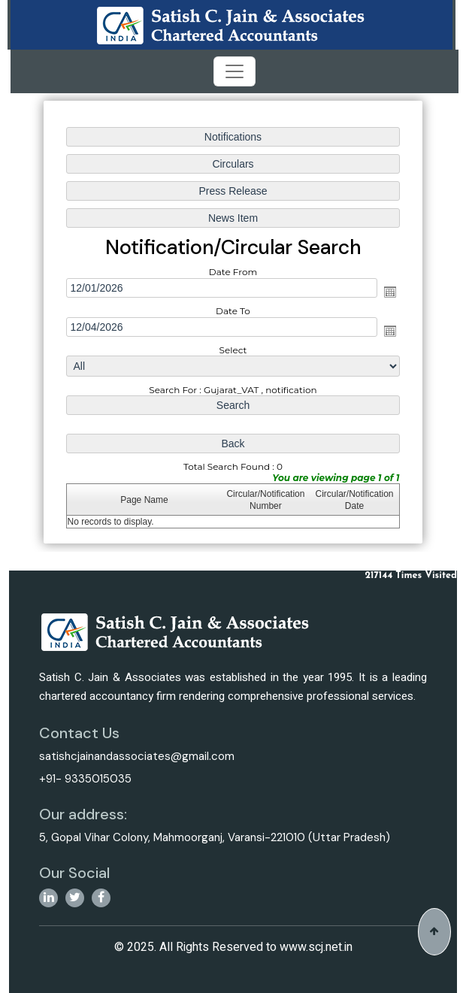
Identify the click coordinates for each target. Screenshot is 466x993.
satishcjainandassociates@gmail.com (137, 756)
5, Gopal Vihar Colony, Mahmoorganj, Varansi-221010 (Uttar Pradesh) (214, 837)
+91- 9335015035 (85, 778)
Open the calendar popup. (388, 291)
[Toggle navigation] (234, 71)
